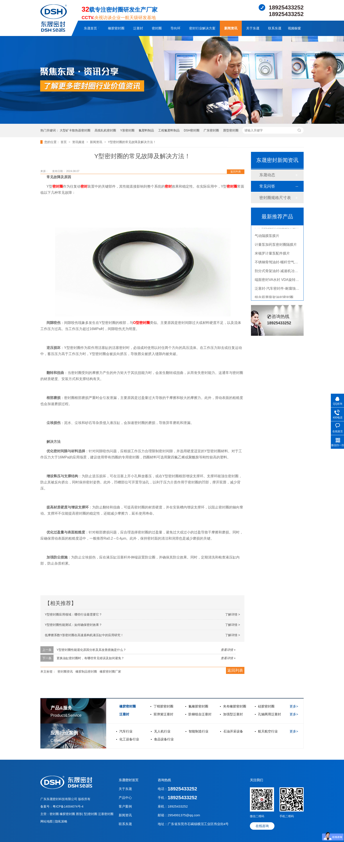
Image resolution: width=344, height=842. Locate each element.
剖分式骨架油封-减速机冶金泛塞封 (281, 272)
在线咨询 (262, 826)
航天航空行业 (268, 731)
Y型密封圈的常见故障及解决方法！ (132, 142)
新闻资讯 (230, 28)
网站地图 (47, 821)
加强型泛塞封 (233, 714)
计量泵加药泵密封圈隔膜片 (276, 246)
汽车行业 (126, 731)
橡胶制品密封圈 (86, 671)
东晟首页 (90, 28)
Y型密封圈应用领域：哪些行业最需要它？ (73, 614)
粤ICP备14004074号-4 (68, 806)
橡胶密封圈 (116, 28)
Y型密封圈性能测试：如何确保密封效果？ (73, 625)
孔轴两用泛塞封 (269, 714)
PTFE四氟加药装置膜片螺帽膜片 (280, 228)
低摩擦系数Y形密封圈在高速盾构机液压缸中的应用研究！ (84, 635)
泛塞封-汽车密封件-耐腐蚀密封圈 (280, 290)
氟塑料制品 (146, 130)
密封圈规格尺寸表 (275, 198)
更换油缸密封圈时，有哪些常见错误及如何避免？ (90, 658)
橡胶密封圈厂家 (110, 671)
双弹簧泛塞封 (163, 714)
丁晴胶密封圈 (163, 706)
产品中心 (125, 797)
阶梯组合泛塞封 (199, 714)
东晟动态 (267, 175)
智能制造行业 (198, 731)
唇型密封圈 (230, 130)
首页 (64, 142)
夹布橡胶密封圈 (234, 706)
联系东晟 (274, 28)
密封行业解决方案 (202, 28)
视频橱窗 (294, 28)
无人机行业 (162, 731)
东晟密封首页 (128, 780)
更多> (294, 706)
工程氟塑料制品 (169, 130)
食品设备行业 (164, 739)
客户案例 (125, 806)
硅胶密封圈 (266, 706)
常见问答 (267, 186)
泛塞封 (138, 28)
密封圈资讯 (65, 671)
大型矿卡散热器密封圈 (75, 130)
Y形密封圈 (127, 130)
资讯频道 (78, 142)
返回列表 (235, 171)
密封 (84, 186)
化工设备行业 (129, 739)
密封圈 (157, 28)
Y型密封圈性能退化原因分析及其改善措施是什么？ (91, 650)
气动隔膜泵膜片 (267, 237)
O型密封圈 (141, 323)
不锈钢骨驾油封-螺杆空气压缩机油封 (283, 263)
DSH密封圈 (192, 130)
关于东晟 (252, 28)
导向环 (175, 28)
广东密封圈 (211, 130)
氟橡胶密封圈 (198, 706)
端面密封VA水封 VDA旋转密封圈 (280, 281)
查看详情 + (228, 650)
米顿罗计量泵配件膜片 (272, 255)
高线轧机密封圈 (105, 130)
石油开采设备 (233, 731)
